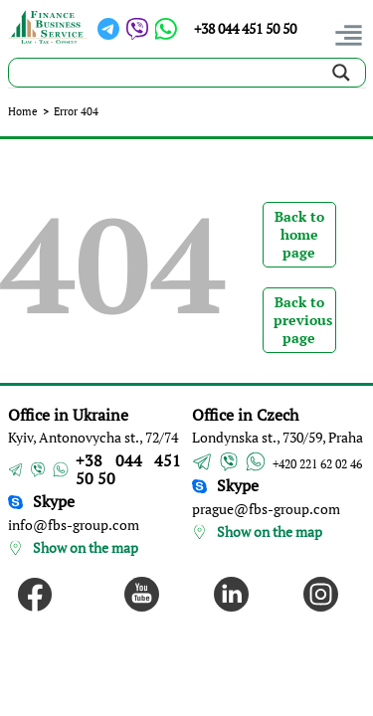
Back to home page (299, 234)
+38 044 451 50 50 (245, 28)
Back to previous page (303, 319)
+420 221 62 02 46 (317, 463)
